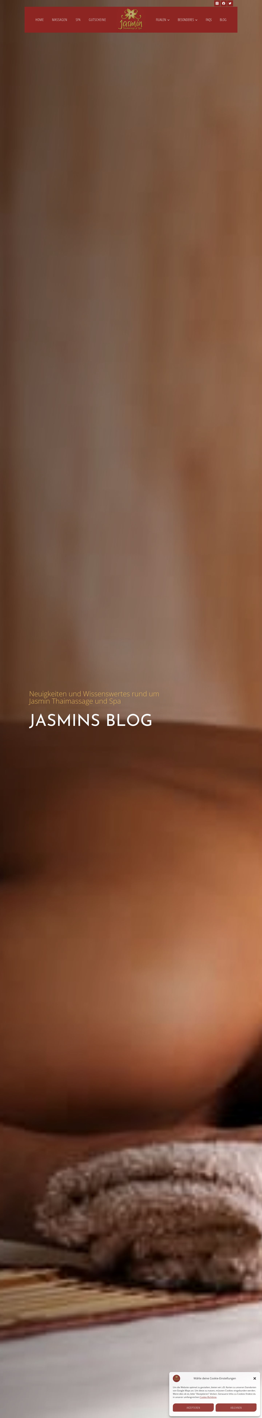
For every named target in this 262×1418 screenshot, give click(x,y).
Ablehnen (236, 1407)
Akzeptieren (193, 1407)
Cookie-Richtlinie (208, 1397)
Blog (223, 19)
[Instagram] (217, 3)
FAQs (209, 19)
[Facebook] (224, 3)
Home (39, 19)
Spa (78, 19)
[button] (255, 1378)
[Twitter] (230, 3)
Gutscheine (97, 19)
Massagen (59, 19)
